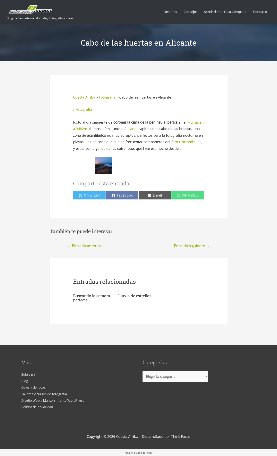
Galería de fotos (34, 387)
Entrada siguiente (192, 245)
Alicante (131, 128)
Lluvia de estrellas (134, 295)
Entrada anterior (84, 245)
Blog (25, 380)
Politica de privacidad (39, 406)
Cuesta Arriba (84, 97)
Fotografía (107, 97)
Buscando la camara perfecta (91, 297)
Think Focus (181, 436)
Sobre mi (28, 374)
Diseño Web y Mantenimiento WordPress (55, 400)
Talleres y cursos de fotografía (46, 393)
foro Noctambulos (186, 141)
